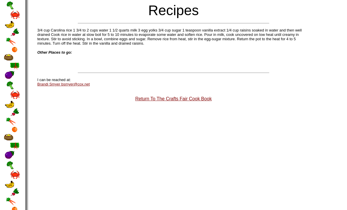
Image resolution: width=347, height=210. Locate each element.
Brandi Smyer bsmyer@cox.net (63, 84)
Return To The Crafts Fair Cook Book (173, 98)
